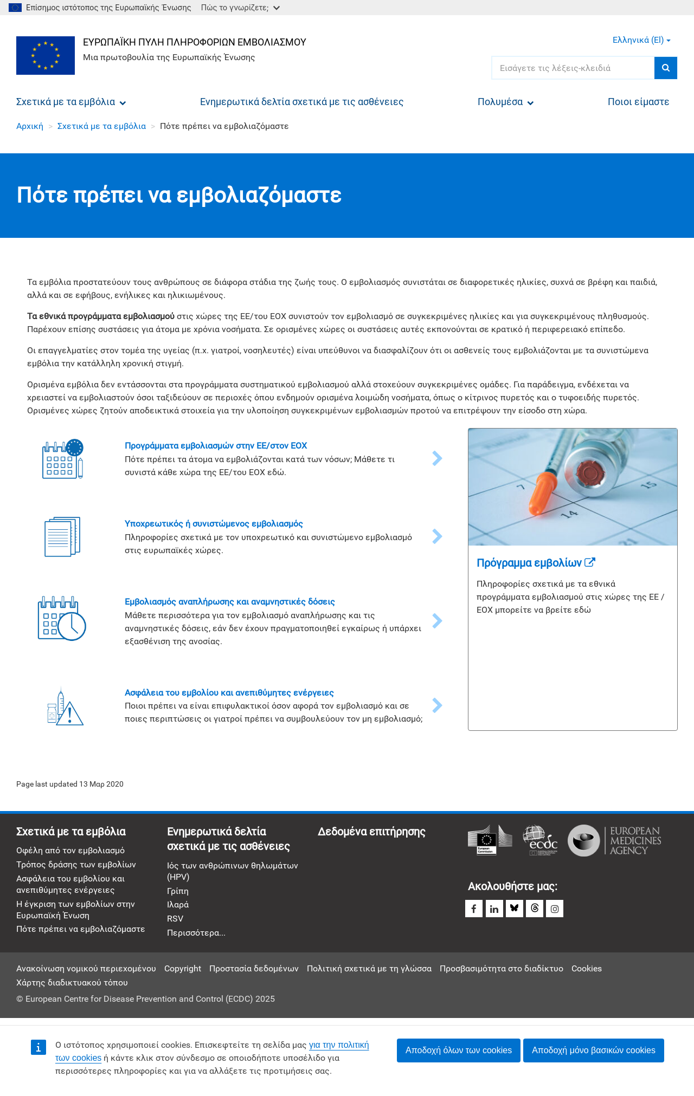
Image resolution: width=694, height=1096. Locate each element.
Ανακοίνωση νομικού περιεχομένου (86, 972)
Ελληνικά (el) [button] (642, 40)
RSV (175, 922)
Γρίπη (178, 894)
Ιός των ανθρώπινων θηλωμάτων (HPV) (232, 873)
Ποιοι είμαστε (639, 101)
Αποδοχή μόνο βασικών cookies (594, 1050)
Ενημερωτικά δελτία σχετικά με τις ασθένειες (302, 101)
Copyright (182, 972)
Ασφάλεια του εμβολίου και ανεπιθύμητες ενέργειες (70, 887)
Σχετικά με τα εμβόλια (71, 101)
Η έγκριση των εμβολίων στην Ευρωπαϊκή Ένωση (75, 912)
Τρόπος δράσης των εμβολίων (76, 866)
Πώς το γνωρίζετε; (240, 7)
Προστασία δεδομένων (254, 972)
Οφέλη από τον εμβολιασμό (70, 852)
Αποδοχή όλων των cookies (459, 1050)
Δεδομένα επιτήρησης (372, 833)
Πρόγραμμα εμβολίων (536, 562)
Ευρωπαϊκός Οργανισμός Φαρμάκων (614, 842)
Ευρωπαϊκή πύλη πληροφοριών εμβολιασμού (195, 41)
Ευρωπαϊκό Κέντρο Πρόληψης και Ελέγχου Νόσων (540, 842)
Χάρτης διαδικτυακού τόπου (72, 986)
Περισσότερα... (196, 936)
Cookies (586, 972)
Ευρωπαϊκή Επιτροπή (490, 842)
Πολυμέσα (506, 101)
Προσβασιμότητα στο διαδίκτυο (501, 972)
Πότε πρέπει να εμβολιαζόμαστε (80, 933)
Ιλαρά (178, 908)
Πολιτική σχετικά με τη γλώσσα (369, 972)
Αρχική (29, 126)
